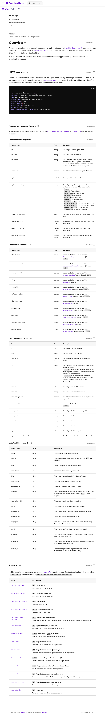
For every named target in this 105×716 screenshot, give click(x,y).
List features (16, 625)
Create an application (19, 601)
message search (68, 331)
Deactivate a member (18, 666)
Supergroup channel (69, 317)
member (66, 131)
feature (59, 131)
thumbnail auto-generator (71, 257)
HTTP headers (14, 19)
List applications (17, 585)
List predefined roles (19, 674)
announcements (68, 310)
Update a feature (17, 634)
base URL (47, 572)
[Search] (35, 3)
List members (15, 642)
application (51, 131)
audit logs (77, 131)
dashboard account (52, 80)
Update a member (17, 658)
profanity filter (67, 296)
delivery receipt (68, 303)
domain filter (67, 289)
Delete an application (19, 609)
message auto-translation (71, 266)
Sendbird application (41, 50)
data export (66, 282)
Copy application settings (17, 618)
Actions (11, 26)
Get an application (18, 593)
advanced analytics (69, 324)
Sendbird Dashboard (73, 48)
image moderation (69, 275)
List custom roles (17, 682)
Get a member (15, 650)
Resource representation (17, 23)
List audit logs (16, 690)
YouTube (24, 712)
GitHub (44, 712)
